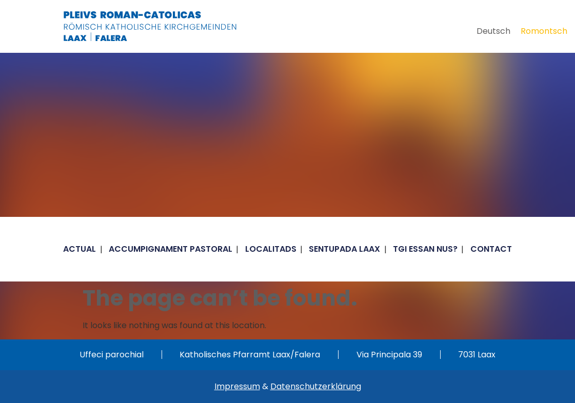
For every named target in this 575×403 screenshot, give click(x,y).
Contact (491, 249)
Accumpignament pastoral (170, 249)
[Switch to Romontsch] (544, 31)
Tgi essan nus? (425, 249)
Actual (79, 249)
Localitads (270, 249)
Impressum (237, 386)
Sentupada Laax (344, 249)
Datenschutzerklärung (315, 386)
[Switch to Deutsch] (493, 31)
